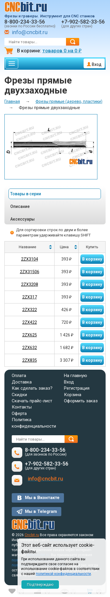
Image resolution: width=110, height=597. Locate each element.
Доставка (22, 382)
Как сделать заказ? (32, 388)
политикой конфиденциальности (63, 574)
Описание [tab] (20, 206)
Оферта (19, 413)
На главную (75, 375)
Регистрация (76, 388)
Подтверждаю (40, 584)
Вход (94, 64)
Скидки (19, 394)
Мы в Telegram (41, 511)
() (21, 591)
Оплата (19, 375)
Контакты (22, 407)
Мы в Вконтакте (42, 497)
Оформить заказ (81, 400)
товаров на (62, 51)
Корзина (72, 394)
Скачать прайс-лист (32, 400)
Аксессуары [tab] (22, 219)
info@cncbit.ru (30, 32)
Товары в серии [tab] (25, 193)
